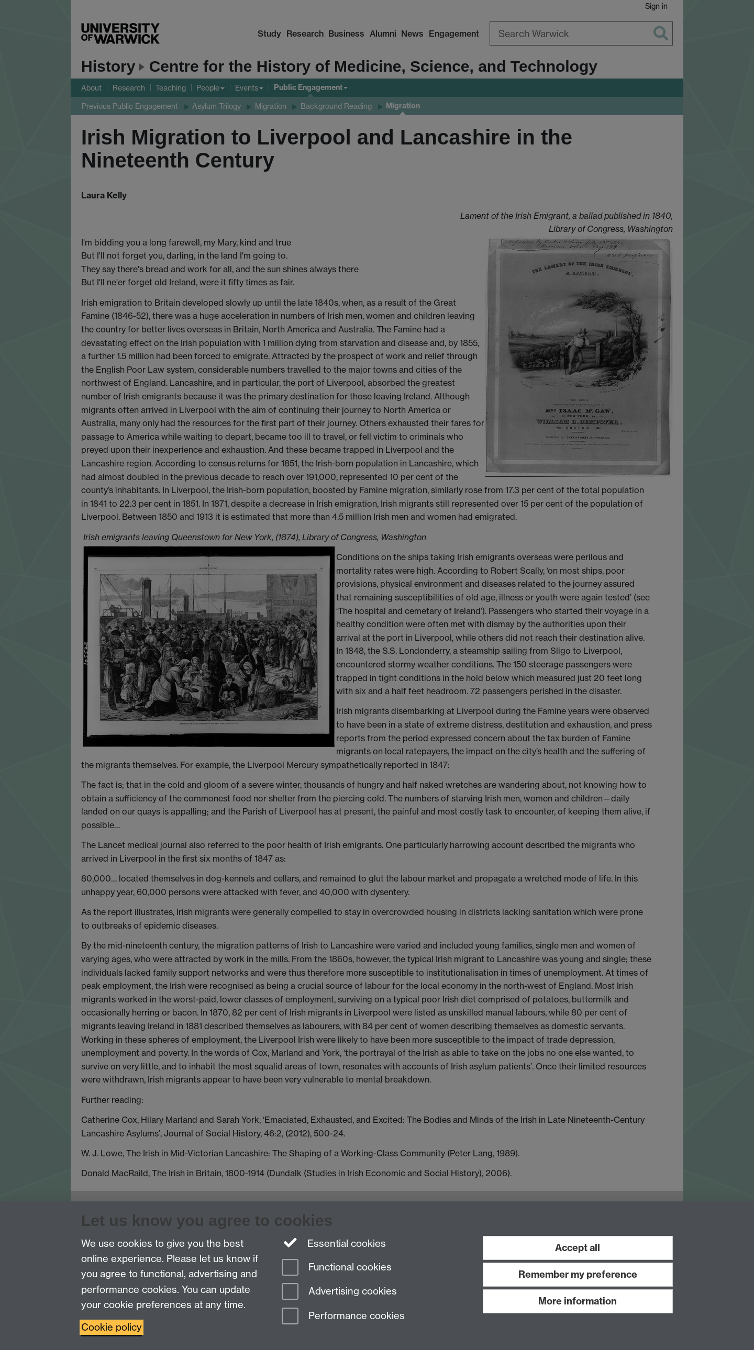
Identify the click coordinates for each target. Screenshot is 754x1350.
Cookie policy (111, 1327)
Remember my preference (577, 1274)
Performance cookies (343, 1316)
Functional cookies (337, 1268)
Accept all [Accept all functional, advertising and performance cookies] (577, 1248)
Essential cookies (334, 1242)
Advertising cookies (339, 1292)
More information (577, 1301)
